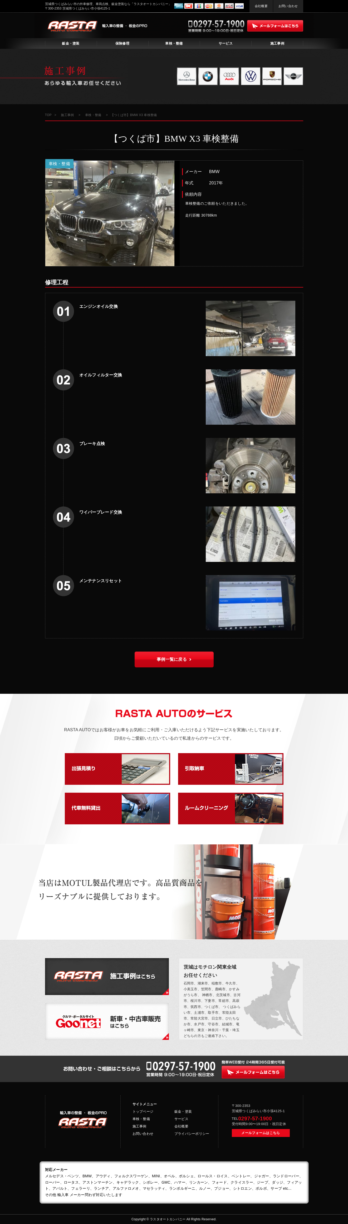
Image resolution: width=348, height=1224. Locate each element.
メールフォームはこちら (260, 1133)
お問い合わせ (288, 6)
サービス (226, 43)
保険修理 (122, 43)
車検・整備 (174, 43)
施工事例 (277, 43)
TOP (48, 115)
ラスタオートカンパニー (168, 1219)
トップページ (143, 1111)
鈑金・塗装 (70, 43)
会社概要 (261, 6)
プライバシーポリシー (191, 1134)
